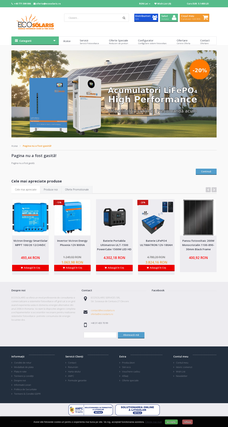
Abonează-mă (131, 334)
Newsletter (181, 376)
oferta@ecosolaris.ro (48, 3)
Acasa (14, 145)
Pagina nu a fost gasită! (37, 145)
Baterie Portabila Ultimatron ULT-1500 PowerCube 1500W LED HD (114, 245)
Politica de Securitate (25, 389)
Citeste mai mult (153, 422)
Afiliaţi (125, 376)
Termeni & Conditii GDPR (27, 393)
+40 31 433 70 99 (99, 323)
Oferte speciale (130, 380)
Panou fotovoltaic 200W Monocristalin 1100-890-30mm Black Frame (198, 245)
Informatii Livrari (22, 384)
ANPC (71, 376)
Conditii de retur (22, 362)
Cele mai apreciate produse (36, 181)
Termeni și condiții (23, 376)
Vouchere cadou (131, 371)
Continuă (206, 171)
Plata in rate (20, 371)
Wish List (180, 371)
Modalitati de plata (23, 367)
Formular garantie (77, 380)
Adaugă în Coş (30, 267)
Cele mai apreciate (26, 189)
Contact (72, 362)
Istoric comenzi (184, 367)
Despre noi (20, 380)
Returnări (73, 367)
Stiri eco (126, 367)
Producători (128, 362)
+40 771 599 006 (22, 3)
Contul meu (182, 362)
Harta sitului (74, 371)
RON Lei (144, 3)
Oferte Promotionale (77, 189)
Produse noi (51, 189)
